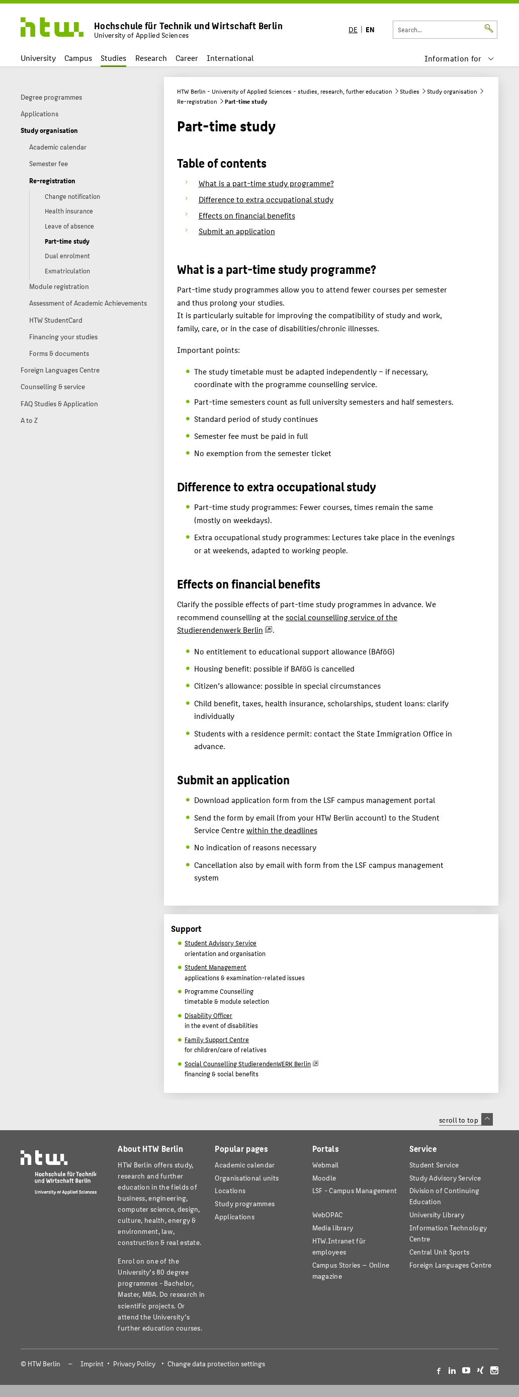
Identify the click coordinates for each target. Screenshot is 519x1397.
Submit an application (237, 231)
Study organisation (452, 91)
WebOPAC (327, 1214)
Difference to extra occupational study (266, 199)
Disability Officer (208, 1015)
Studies (113, 57)
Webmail (325, 1164)
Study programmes (245, 1203)
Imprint (92, 1363)
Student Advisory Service (220, 943)
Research (151, 57)
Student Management (215, 967)
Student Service (434, 1164)
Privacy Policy (134, 1363)
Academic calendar (245, 1164)
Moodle (324, 1177)
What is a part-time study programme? (266, 183)
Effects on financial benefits (247, 215)
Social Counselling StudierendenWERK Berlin (248, 1064)
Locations (230, 1190)
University (38, 57)
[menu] (459, 58)
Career (187, 57)
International (230, 57)
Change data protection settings (216, 1363)
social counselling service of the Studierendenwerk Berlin (287, 623)
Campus (78, 57)
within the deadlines (281, 830)
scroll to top (466, 1119)
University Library (436, 1214)
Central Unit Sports (439, 1251)
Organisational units (247, 1177)
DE (353, 29)
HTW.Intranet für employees (339, 1246)
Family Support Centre (217, 1040)
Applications (234, 1216)
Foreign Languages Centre (450, 1265)
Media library (333, 1227)
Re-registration (197, 101)
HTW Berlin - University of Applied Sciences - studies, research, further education (284, 91)
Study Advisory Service (445, 1177)
